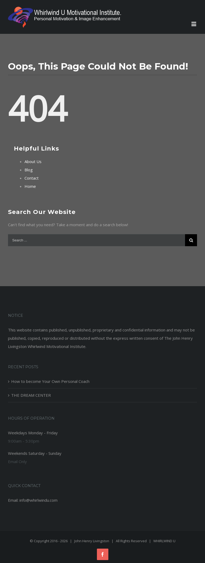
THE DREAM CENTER (31, 395)
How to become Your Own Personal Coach (50, 381)
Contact (31, 178)
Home (30, 186)
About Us (33, 161)
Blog (28, 169)
